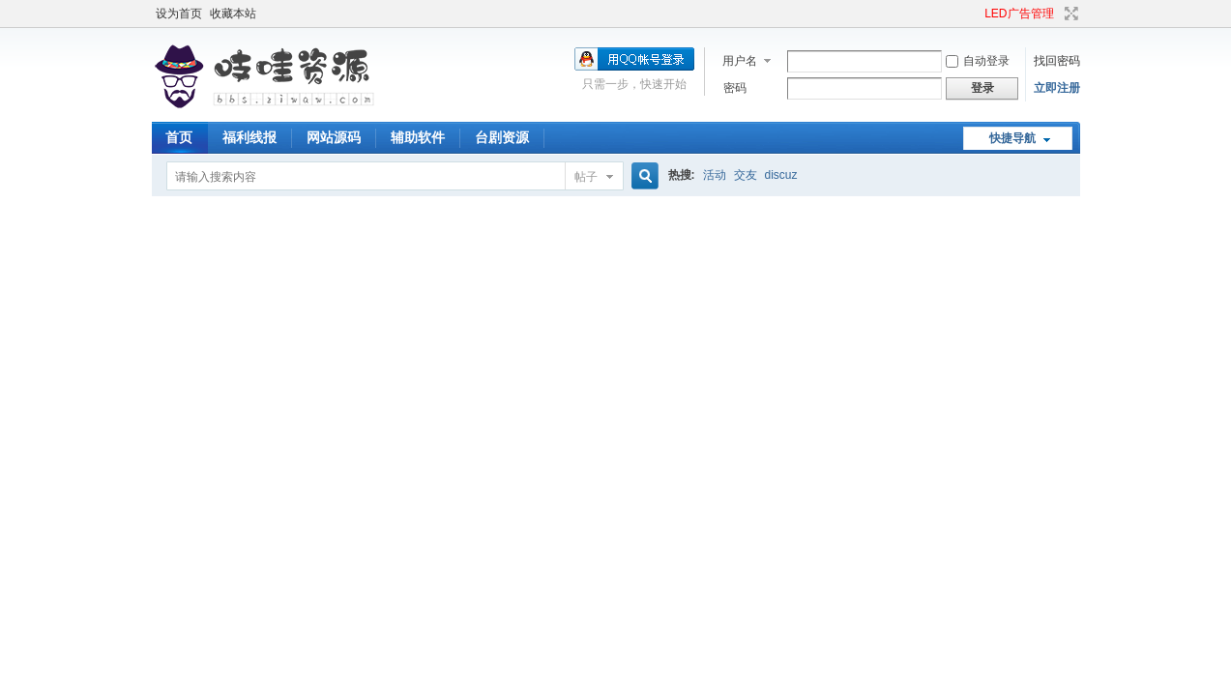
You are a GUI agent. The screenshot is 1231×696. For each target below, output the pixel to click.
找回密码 (1057, 61)
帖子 (586, 177)
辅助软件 (418, 137)
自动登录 (978, 61)
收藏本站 (233, 13)
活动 (714, 175)
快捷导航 (1012, 138)
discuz (781, 175)
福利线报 (249, 137)
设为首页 (179, 13)
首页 (178, 137)
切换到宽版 (1069, 13)
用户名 (739, 61)
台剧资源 (502, 137)
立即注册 (1057, 88)
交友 (745, 175)
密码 (735, 88)
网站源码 (334, 137)
